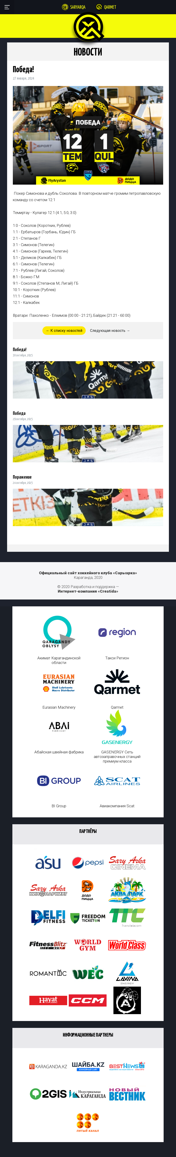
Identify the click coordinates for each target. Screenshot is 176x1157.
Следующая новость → (110, 330)
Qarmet (110, 7)
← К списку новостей (64, 330)
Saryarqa (77, 7)
